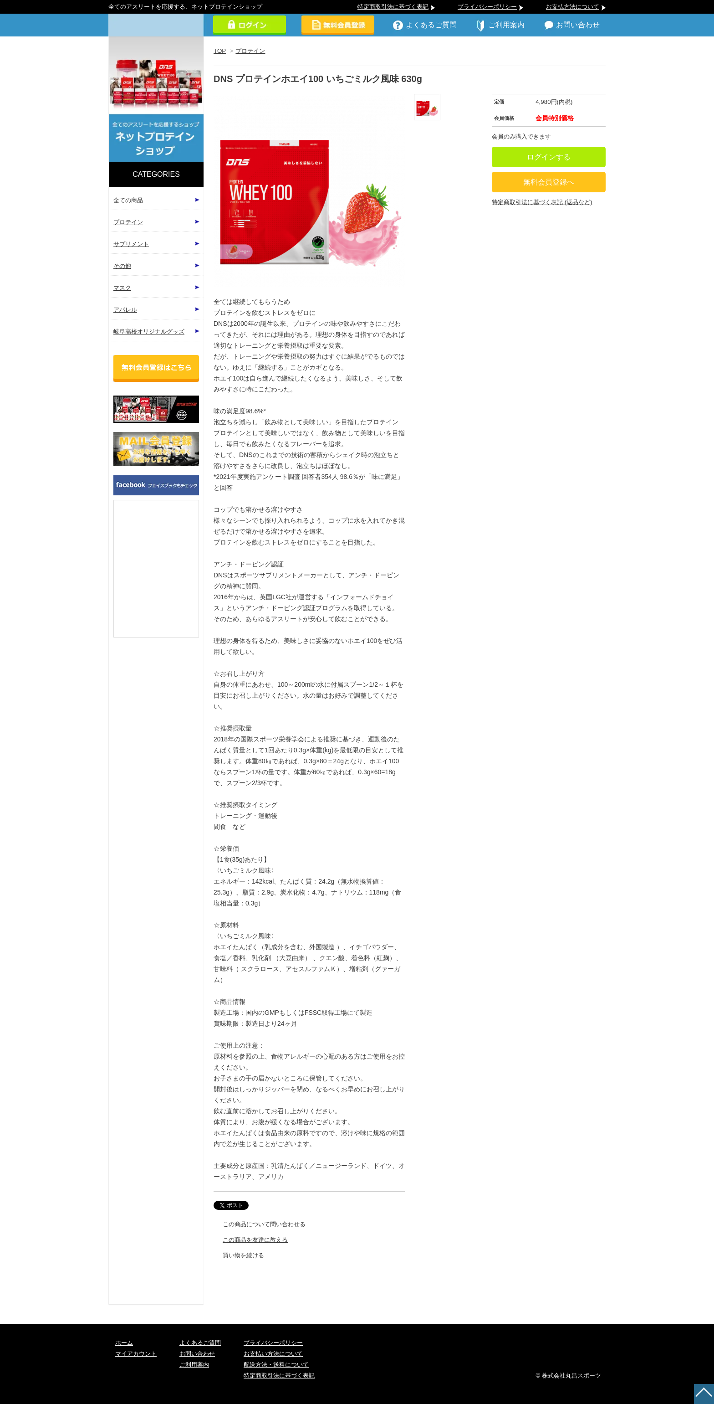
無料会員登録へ (548, 182)
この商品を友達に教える (255, 1239)
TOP (220, 50)
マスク (122, 287)
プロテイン (250, 50)
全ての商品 (128, 200)
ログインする (549, 157)
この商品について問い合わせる (264, 1224)
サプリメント (131, 244)
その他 (122, 265)
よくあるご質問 (431, 25)
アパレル (125, 309)
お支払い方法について (273, 1353)
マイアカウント (136, 1353)
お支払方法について (572, 6)
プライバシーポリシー (487, 6)
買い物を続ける (243, 1255)
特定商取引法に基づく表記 (392, 6)
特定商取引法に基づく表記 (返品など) (542, 202)
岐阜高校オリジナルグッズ (148, 331)
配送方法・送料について (276, 1364)
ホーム (124, 1342)
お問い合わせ (578, 25)
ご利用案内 (506, 25)
